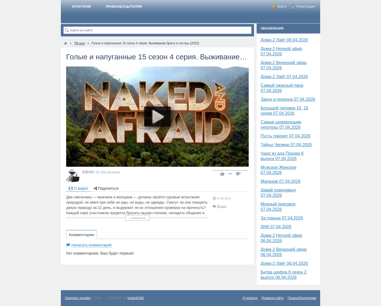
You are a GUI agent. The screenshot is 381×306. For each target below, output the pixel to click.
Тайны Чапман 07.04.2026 (286, 144)
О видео (78, 188)
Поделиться (106, 188)
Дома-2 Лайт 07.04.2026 (284, 76)
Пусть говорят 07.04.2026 (285, 136)
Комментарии (81, 234)
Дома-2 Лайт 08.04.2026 (284, 40)
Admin (88, 171)
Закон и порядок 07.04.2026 (288, 99)
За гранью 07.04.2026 (282, 218)
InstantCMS (136, 298)
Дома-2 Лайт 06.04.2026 (284, 263)
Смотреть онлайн (77, 298)
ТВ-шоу (221, 206)
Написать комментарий (91, 245)
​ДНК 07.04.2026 (276, 226)
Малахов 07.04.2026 (280, 181)
